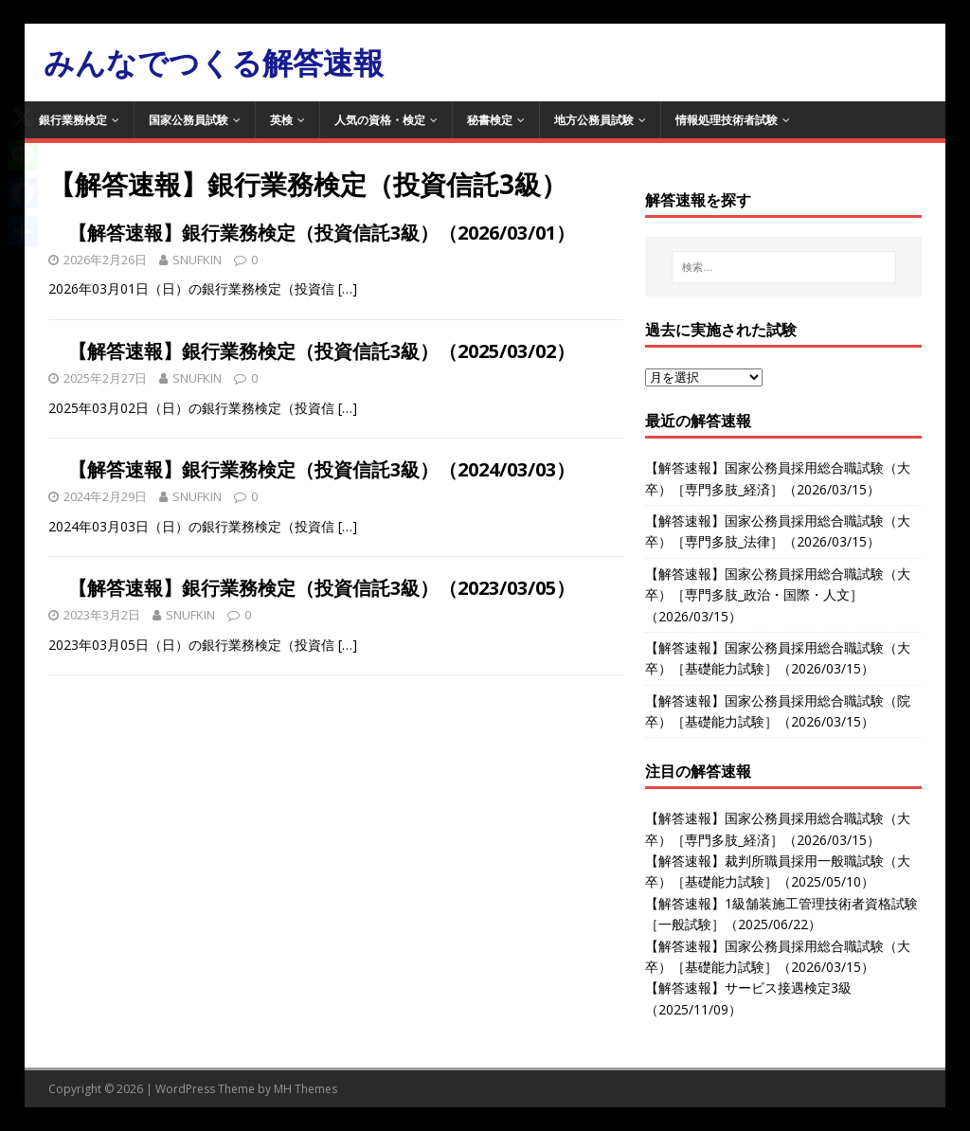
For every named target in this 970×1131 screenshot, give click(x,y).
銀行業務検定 (73, 120)
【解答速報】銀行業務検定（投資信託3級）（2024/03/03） (321, 469)
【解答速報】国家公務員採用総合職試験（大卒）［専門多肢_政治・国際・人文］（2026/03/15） (777, 595)
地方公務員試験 (594, 120)
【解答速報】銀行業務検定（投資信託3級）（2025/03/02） (321, 351)
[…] (347, 288)
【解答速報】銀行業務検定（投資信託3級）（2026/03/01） (321, 232)
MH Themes (305, 1089)
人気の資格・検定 (379, 120)
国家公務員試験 (188, 120)
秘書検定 (489, 120)
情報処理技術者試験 (726, 120)
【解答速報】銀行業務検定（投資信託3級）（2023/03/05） (321, 588)
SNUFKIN (197, 259)
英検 (281, 120)
